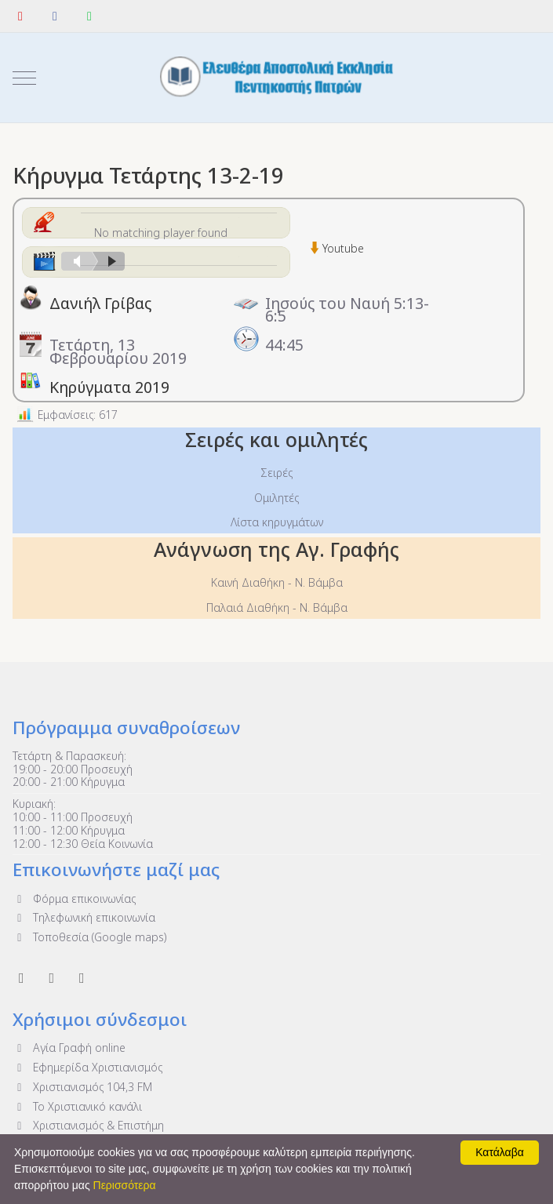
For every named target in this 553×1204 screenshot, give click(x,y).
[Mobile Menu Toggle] (24, 77)
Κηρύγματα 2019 (109, 387)
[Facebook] (55, 15)
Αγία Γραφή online (69, 1047)
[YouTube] (20, 15)
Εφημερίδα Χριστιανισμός (87, 1067)
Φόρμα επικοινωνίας (74, 898)
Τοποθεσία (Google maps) (89, 936)
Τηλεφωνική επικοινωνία (84, 917)
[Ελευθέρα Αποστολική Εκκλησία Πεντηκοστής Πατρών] (277, 78)
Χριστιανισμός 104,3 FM (82, 1086)
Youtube (343, 248)
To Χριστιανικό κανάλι (77, 1106)
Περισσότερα (124, 1185)
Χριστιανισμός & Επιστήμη (88, 1125)
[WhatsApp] (89, 15)
